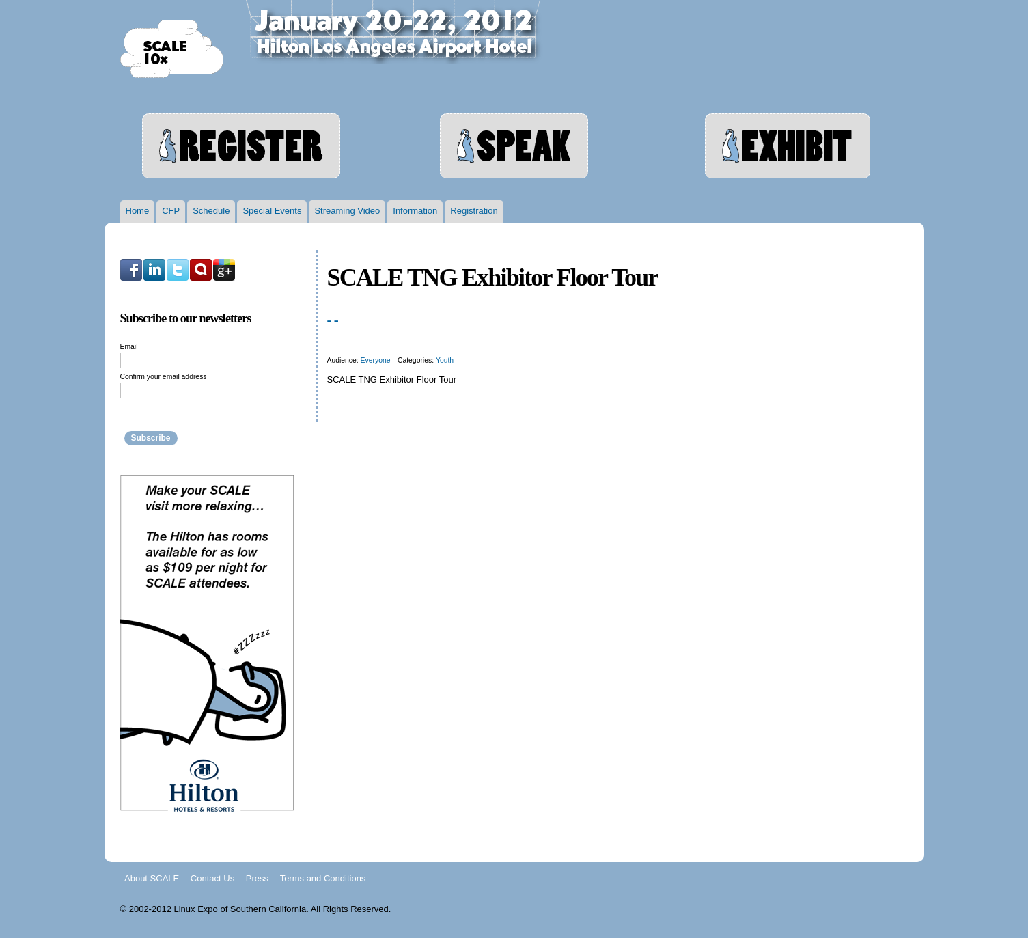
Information (415, 211)
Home (138, 211)
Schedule (211, 211)
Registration (473, 211)
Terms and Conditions (323, 877)
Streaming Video (347, 211)
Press (257, 877)
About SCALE (151, 877)
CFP (171, 211)
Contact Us (212, 877)
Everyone (376, 360)
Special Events (271, 211)
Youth (445, 360)
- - (332, 320)
